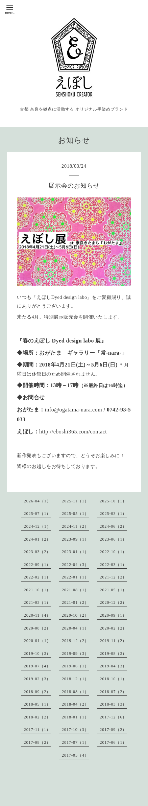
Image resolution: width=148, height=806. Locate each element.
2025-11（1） (75, 501)
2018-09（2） (37, 691)
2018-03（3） (113, 704)
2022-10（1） (113, 551)
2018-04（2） (75, 704)
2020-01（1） (37, 640)
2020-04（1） (75, 628)
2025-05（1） (75, 513)
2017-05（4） (75, 755)
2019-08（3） (113, 653)
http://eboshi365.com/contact (73, 431)
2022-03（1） (113, 564)
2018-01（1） (75, 717)
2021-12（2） (113, 577)
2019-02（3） (37, 679)
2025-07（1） (37, 513)
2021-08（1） (75, 590)
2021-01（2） (75, 602)
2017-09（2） (113, 729)
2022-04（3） (75, 564)
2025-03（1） (113, 513)
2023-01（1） (75, 551)
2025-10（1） (113, 501)
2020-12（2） (113, 602)
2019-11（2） (113, 640)
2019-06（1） (75, 666)
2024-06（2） (113, 526)
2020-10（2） (75, 615)
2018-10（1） (113, 679)
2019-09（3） (75, 653)
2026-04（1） (37, 501)
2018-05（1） (37, 704)
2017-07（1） (75, 742)
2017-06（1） (113, 742)
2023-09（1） (75, 539)
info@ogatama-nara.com (73, 409)
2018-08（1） (75, 691)
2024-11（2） (75, 526)
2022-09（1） (37, 564)
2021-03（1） (37, 602)
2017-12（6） (113, 717)
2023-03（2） (37, 551)
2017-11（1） (37, 729)
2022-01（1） (75, 577)
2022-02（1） (37, 577)
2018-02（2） (37, 717)
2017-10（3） (75, 729)
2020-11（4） (37, 615)
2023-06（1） (113, 539)
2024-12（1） (37, 526)
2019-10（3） (37, 653)
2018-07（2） (113, 691)
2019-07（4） (37, 666)
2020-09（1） (113, 615)
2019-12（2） (75, 640)
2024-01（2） (37, 539)
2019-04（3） (113, 666)
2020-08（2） (37, 628)
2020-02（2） (113, 628)
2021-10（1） (37, 590)
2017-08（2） (37, 742)
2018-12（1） (75, 679)
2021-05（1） (113, 590)
